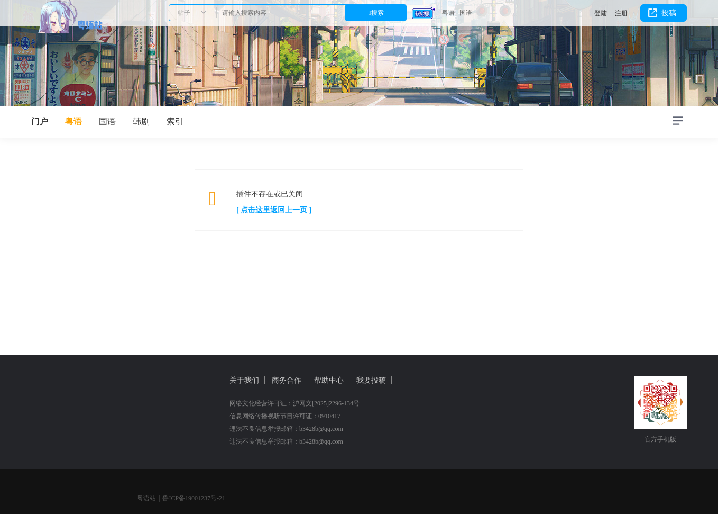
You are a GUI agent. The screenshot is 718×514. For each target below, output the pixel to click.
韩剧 (141, 121)
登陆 (600, 13)
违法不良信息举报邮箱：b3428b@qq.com (286, 428)
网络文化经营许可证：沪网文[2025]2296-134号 (294, 403)
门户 (39, 121)
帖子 (184, 12)
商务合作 (286, 380)
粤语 (448, 12)
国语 (465, 12)
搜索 (377, 12)
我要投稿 (371, 380)
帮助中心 (329, 380)
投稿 (668, 13)
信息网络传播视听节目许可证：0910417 (284, 416)
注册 (621, 13)
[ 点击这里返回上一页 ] (273, 210)
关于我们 (244, 380)
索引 (175, 121)
